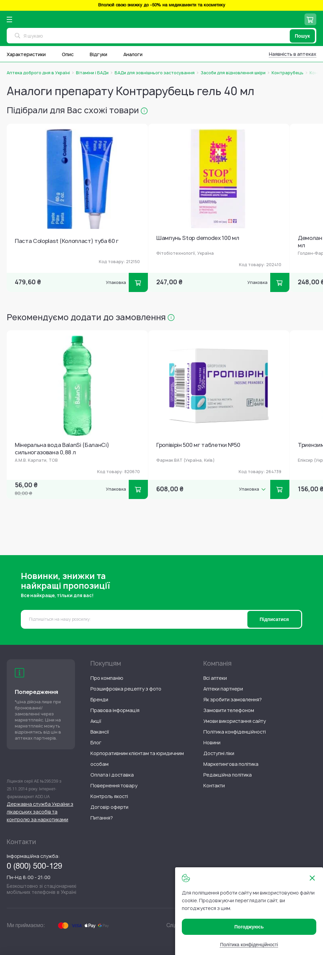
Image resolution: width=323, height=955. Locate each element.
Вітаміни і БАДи (92, 73)
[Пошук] (302, 36)
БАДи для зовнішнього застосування (155, 73)
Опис (68, 54)
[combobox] (161, 35)
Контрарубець (288, 73)
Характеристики (26, 54)
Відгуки (98, 54)
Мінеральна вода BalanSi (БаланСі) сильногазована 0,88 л (62, 449)
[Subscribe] (274, 619)
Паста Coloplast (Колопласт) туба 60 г (67, 241)
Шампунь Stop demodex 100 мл (197, 238)
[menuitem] (106, 678)
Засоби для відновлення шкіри (233, 73)
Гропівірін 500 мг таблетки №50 (198, 445)
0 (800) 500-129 (34, 866)
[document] (249, 911)
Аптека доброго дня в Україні (38, 73)
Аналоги (133, 54)
